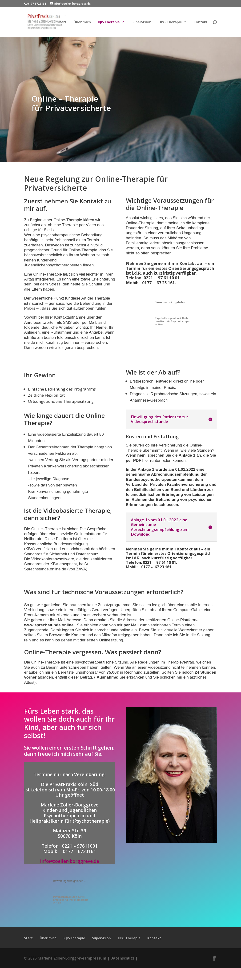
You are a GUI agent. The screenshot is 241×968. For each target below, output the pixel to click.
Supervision (141, 23)
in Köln (172, 321)
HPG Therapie (170, 23)
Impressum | (97, 958)
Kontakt (201, 23)
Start (62, 23)
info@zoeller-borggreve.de (69, 861)
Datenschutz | (123, 958)
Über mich (82, 23)
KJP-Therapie (109, 23)
